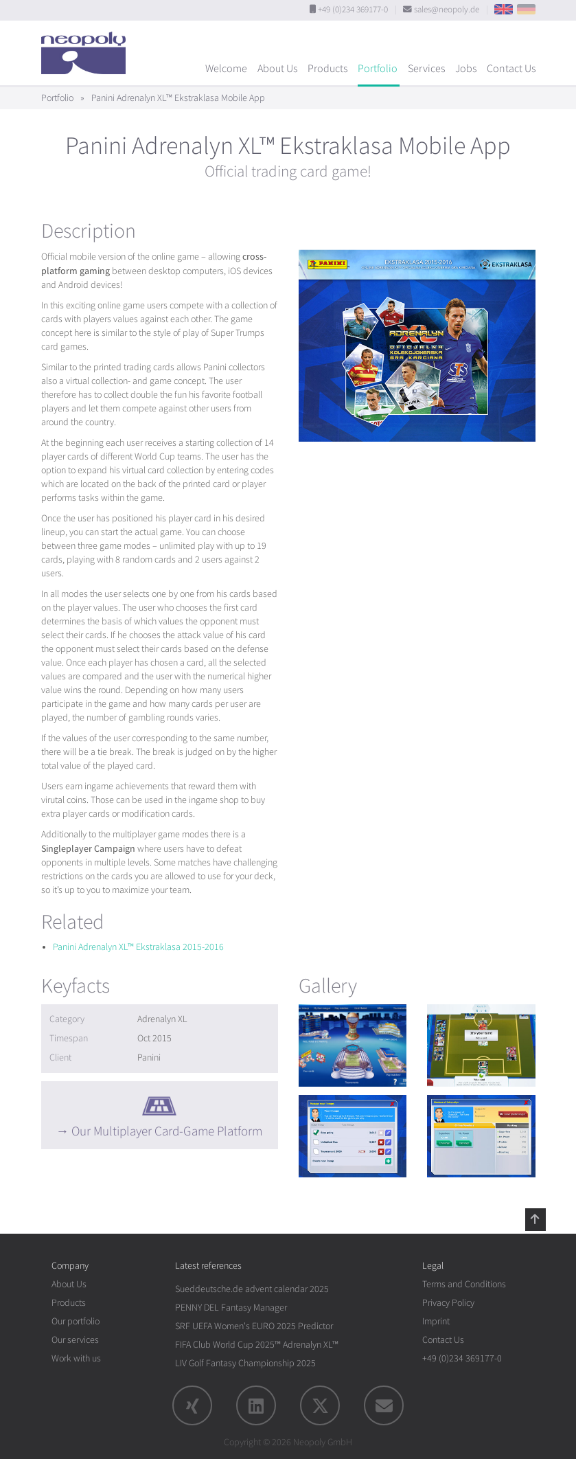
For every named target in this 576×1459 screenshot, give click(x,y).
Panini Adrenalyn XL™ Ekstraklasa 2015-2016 (138, 947)
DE (526, 9)
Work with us (76, 1358)
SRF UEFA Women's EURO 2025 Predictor (254, 1326)
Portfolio (378, 69)
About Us (277, 69)
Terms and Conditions (464, 1284)
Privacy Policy (448, 1303)
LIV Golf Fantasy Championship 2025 (245, 1363)
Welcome (226, 69)
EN (503, 9)
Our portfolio (75, 1321)
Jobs (465, 69)
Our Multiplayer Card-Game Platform (166, 1131)
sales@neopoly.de (446, 9)
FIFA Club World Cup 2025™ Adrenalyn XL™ (256, 1344)
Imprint (436, 1321)
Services (426, 69)
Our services (75, 1340)
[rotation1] (353, 1045)
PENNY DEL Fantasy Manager (231, 1307)
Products (327, 69)
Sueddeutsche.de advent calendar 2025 (252, 1289)
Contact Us (511, 69)
